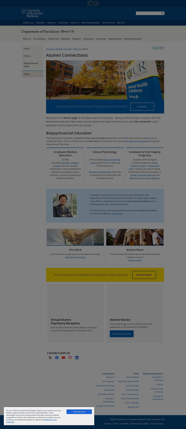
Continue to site (79, 412)
